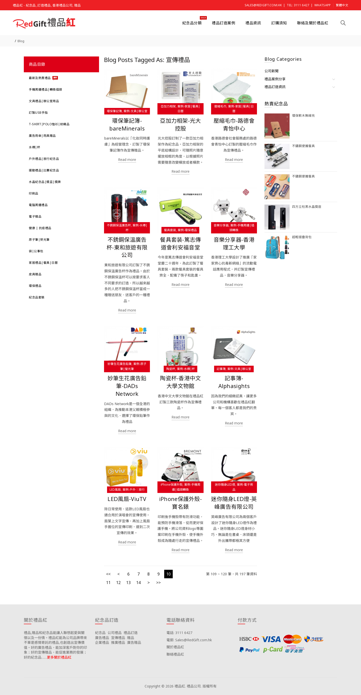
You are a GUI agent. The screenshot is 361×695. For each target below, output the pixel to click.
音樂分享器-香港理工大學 (234, 243)
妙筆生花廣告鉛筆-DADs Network (127, 385)
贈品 (130, 637)
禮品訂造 (131, 632)
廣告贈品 (134, 642)
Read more (127, 159)
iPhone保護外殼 (172, 484)
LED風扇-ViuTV (127, 498)
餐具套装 (170, 230)
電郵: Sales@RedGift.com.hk (189, 640)
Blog (21, 41)
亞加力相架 (168, 106)
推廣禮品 (118, 642)
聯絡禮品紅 (175, 654)
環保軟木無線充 (303, 115)
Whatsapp (322, 5)
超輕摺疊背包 (302, 237)
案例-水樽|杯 (186, 369)
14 (138, 582)
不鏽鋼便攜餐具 (303, 146)
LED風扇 (115, 489)
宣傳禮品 (118, 637)
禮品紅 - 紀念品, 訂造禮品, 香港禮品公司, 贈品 (47, 5)
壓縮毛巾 (220, 106)
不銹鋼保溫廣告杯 (119, 225)
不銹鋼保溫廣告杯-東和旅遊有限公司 (127, 247)
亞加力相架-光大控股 (180, 124)
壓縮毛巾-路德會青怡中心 (234, 124)
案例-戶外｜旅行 (134, 489)
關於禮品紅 (175, 647)
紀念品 (100, 632)
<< (108, 574)
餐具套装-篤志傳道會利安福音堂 (180, 243)
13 (128, 582)
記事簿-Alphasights (234, 382)
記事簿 (221, 369)
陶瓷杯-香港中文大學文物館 (180, 382)
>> (158, 582)
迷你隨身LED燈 (225, 484)
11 (108, 582)
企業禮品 (102, 642)
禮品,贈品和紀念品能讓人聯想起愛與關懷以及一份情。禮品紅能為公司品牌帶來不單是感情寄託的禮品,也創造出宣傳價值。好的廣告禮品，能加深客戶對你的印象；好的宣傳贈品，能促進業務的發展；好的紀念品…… (55, 645)
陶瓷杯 (170, 369)
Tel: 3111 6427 (298, 5)
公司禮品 (115, 632)
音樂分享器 (221, 225)
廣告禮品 (102, 637)
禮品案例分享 (275, 79)
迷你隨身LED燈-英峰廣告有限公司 (234, 502)
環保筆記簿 (114, 111)
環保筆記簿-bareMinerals (127, 124)
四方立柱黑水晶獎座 (306, 207)
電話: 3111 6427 (179, 632)
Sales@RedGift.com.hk (263, 5)
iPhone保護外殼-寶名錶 (180, 502)
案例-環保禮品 (187, 230)
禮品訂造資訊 (275, 86)
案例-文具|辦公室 (135, 111)
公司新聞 (271, 71)
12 (118, 582)
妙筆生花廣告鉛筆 (120, 364)
